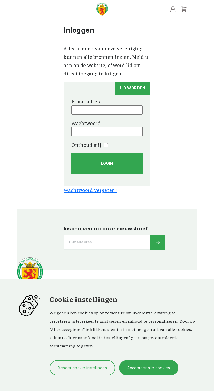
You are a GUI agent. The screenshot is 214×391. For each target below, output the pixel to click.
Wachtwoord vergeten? (90, 189)
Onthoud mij (89, 144)
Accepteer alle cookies (148, 368)
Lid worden (132, 88)
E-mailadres (85, 101)
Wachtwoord (86, 123)
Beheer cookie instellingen (82, 368)
